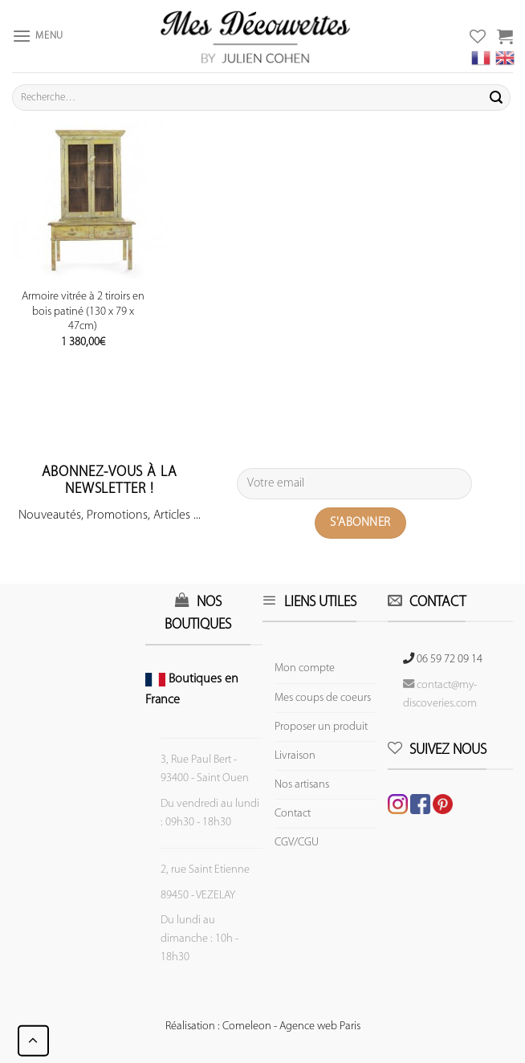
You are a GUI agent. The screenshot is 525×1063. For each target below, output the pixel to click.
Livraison (295, 756)
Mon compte (305, 668)
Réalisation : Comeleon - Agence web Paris (262, 1026)
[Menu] (37, 35)
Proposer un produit (321, 727)
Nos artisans (302, 785)
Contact (293, 814)
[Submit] (496, 98)
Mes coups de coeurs (323, 698)
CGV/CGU (297, 843)
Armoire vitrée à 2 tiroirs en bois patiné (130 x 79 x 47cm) (83, 311)
